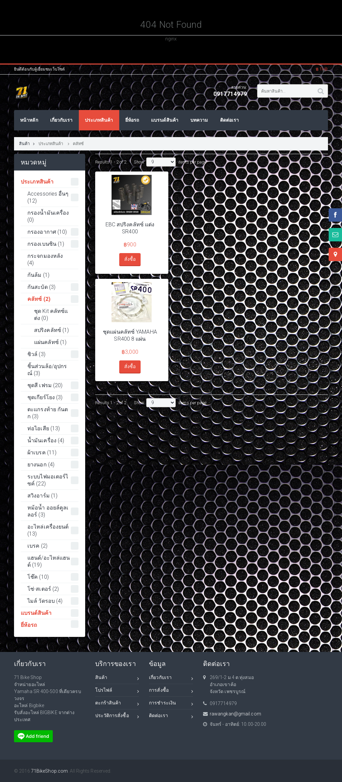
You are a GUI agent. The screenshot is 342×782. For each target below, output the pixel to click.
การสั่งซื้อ (171, 691)
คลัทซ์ (78, 143)
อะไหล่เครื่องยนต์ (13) (52, 530)
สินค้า (27, 143)
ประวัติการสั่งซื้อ (117, 716)
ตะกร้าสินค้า (117, 704)
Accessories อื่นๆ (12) (52, 197)
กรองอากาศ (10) (52, 232)
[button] (322, 64)
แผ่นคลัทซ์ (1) (50, 342)
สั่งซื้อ (130, 259)
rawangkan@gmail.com (235, 713)
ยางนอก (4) (52, 464)
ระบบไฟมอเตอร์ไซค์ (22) (52, 480)
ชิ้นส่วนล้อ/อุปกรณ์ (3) (47, 369)
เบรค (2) (52, 546)
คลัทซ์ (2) (52, 299)
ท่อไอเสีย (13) (52, 428)
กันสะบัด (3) (52, 287)
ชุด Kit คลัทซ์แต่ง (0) (51, 314)
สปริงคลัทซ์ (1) (51, 330)
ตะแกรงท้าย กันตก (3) (52, 413)
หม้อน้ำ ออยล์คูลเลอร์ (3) (52, 511)
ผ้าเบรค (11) (52, 452)
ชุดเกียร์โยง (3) (52, 397)
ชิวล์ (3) (52, 354)
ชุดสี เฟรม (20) (52, 385)
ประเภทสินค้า (51, 143)
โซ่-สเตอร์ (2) (52, 589)
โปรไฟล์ (117, 691)
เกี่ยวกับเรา (171, 678)
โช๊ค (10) (52, 577)
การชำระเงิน (171, 704)
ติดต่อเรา (171, 716)
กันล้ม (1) (38, 275)
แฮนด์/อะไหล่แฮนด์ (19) (52, 561)
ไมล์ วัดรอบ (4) (52, 601)
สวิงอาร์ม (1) (42, 495)
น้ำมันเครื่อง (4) (52, 440)
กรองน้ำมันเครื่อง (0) (48, 216)
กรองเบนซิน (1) (52, 244)
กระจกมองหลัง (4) (45, 259)
